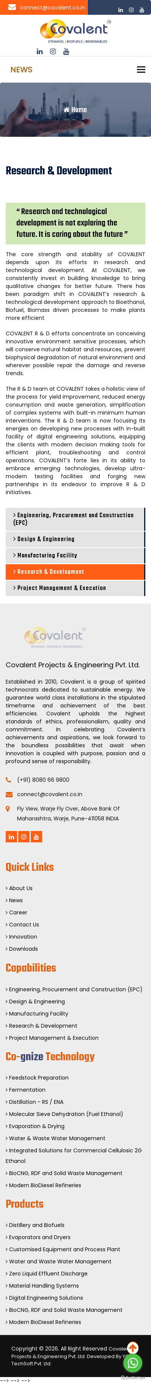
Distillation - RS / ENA (34, 1102)
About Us (19, 888)
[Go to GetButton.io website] (133, 1377)
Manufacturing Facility (45, 556)
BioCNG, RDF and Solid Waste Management (64, 1173)
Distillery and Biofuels (35, 1225)
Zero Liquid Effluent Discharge (47, 1273)
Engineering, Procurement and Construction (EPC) (73, 519)
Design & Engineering (44, 540)
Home (75, 110)
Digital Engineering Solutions (44, 1298)
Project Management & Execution (59, 588)
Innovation (21, 937)
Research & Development (48, 572)
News (14, 900)
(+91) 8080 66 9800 (43, 780)
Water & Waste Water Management (55, 1138)
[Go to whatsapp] (132, 1363)
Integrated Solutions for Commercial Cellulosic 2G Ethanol (74, 1156)
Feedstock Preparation (37, 1077)
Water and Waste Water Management (59, 1261)
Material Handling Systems (42, 1286)
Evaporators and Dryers (38, 1237)
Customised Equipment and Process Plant (63, 1249)
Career (16, 912)
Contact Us (22, 924)
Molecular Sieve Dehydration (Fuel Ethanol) (64, 1114)
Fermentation (26, 1090)
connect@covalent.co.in (46, 7)
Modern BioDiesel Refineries (43, 1185)
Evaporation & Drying (35, 1126)
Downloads (22, 949)
